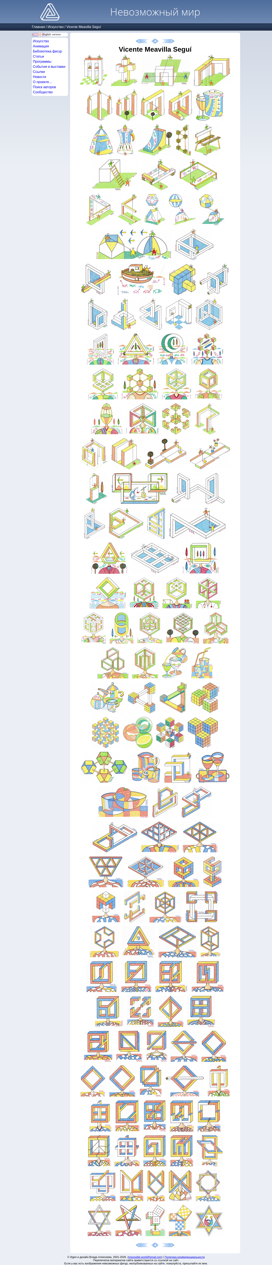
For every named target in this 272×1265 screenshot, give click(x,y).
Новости (39, 77)
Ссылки (39, 72)
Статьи (38, 56)
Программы (42, 61)
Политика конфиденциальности (185, 1257)
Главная (38, 27)
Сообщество (43, 92)
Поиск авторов (44, 87)
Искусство (56, 27)
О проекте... (42, 82)
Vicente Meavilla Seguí (84, 27)
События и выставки (49, 66)
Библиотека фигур (47, 51)
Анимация (41, 46)
